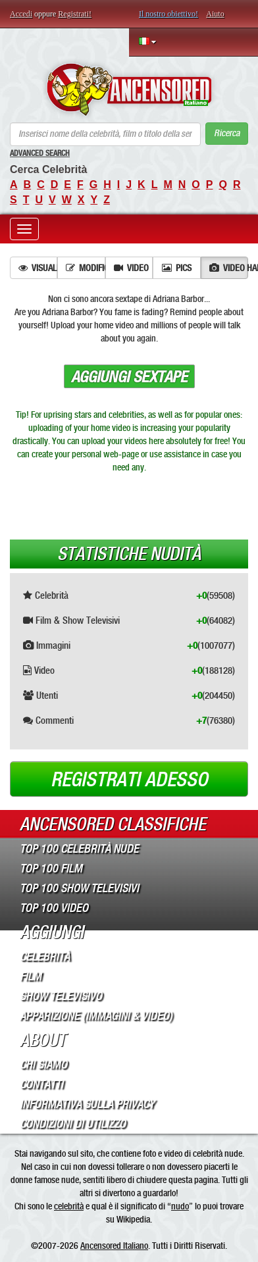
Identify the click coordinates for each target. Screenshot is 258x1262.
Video (131, 268)
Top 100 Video (54, 908)
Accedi (21, 13)
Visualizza (37, 268)
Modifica (85, 268)
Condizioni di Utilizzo (73, 1124)
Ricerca (227, 133)
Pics (177, 268)
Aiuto (215, 13)
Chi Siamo (43, 1064)
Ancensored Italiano (114, 1245)
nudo (180, 1206)
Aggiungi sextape (129, 377)
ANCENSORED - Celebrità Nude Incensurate (129, 89)
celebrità (69, 1206)
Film (30, 976)
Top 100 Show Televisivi (79, 888)
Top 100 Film (51, 868)
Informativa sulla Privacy (87, 1104)
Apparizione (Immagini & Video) (96, 1016)
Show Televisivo (61, 996)
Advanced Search (40, 153)
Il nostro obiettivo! (168, 13)
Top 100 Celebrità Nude (79, 849)
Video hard (228, 268)
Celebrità (45, 956)
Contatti (41, 1084)
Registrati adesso (129, 779)
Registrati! (74, 13)
